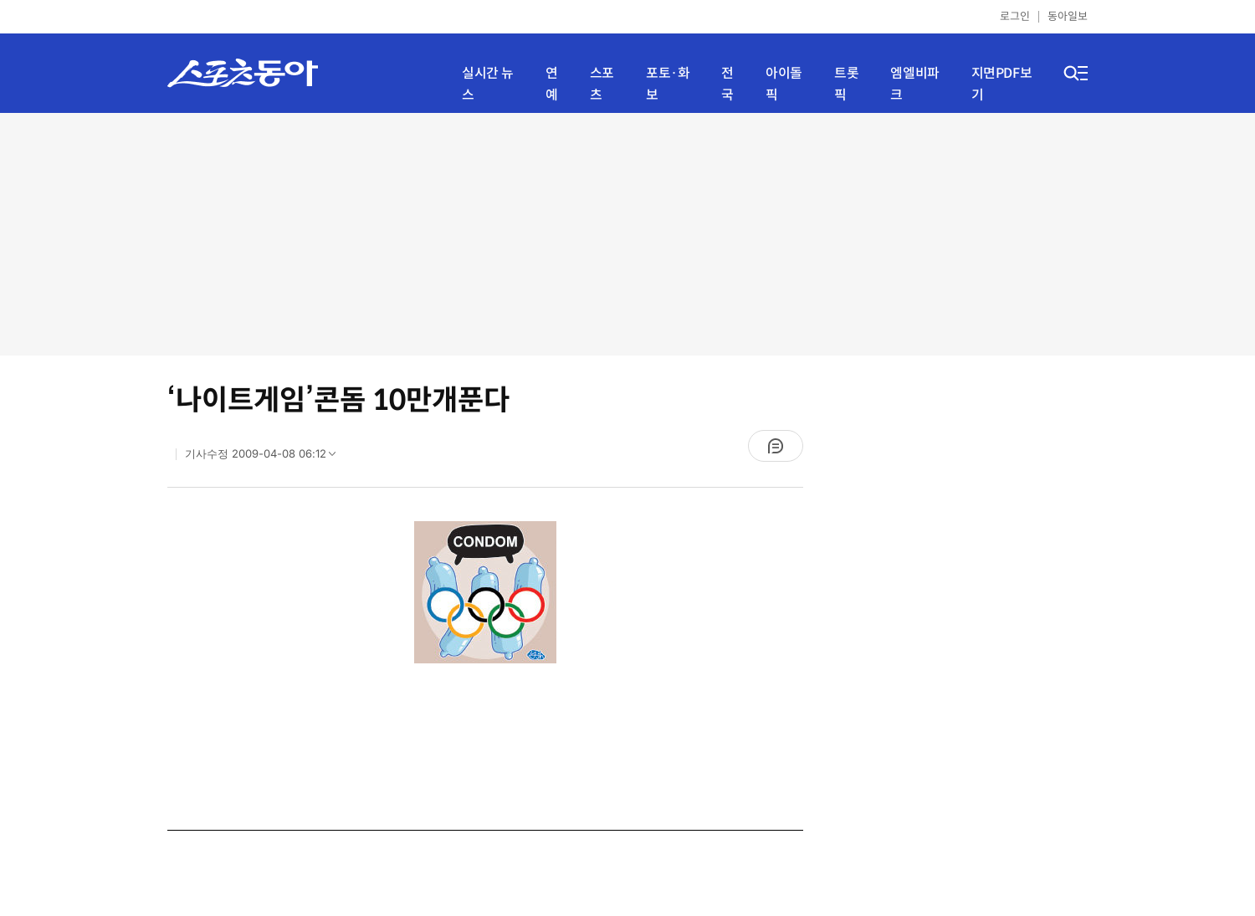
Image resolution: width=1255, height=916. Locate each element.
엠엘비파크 (914, 84)
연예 (552, 84)
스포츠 (602, 84)
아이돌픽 (784, 84)
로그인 (1015, 16)
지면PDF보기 (1001, 84)
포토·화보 (667, 84)
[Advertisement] (627, 234)
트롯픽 (846, 84)
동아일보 (1068, 16)
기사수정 (265, 458)
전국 (727, 84)
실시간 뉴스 (488, 84)
